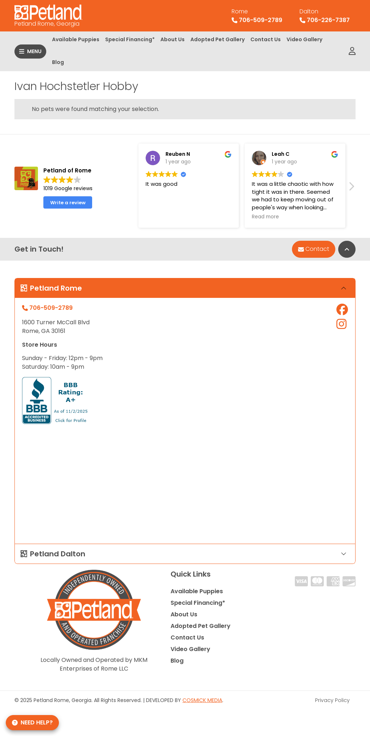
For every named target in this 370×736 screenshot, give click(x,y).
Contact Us (265, 39)
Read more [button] (265, 217)
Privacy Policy (332, 700)
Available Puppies (75, 39)
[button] (351, 188)
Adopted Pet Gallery (217, 39)
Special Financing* (130, 39)
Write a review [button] (68, 202)
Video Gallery (304, 39)
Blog (58, 62)
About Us (172, 39)
